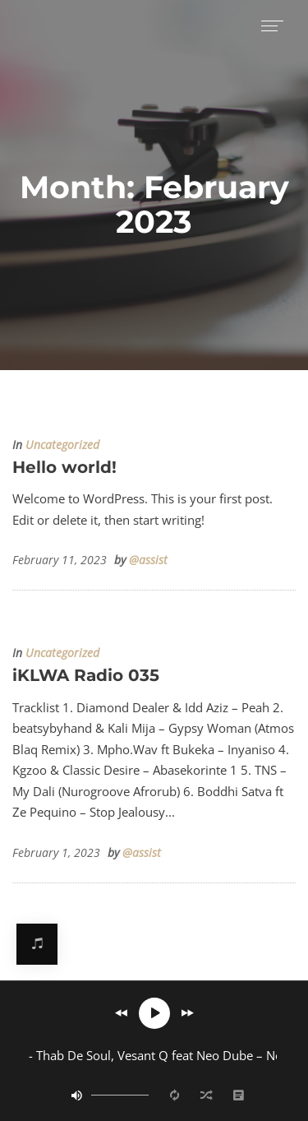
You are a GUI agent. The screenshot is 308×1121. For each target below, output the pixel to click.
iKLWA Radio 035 (85, 675)
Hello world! (64, 467)
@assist (148, 560)
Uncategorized (62, 445)
